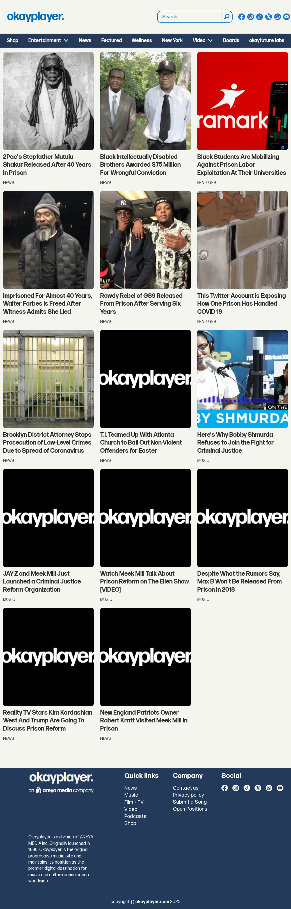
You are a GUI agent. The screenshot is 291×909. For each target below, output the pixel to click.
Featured (111, 40)
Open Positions (190, 809)
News (85, 40)
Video (199, 40)
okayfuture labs (266, 40)
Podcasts (135, 816)
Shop (12, 40)
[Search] (226, 16)
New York (172, 40)
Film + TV (134, 802)
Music (131, 795)
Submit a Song (190, 802)
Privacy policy (188, 795)
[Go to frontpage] (35, 16)
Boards (231, 40)
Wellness (142, 40)
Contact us (186, 788)
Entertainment (44, 40)
